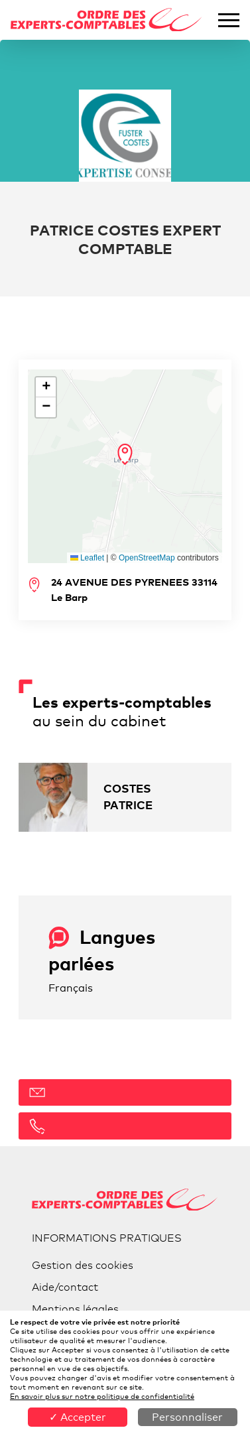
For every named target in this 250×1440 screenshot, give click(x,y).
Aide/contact (65, 1287)
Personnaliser (187, 1417)
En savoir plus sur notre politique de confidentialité (102, 1396)
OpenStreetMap (147, 557)
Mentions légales (75, 1309)
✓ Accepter (77, 1417)
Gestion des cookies (82, 1265)
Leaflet (87, 557)
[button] (125, 454)
